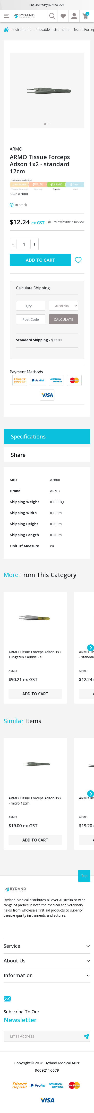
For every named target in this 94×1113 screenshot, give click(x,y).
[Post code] (30, 319)
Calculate (63, 319)
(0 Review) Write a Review (66, 222)
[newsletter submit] (86, 1036)
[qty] (30, 306)
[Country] (63, 306)
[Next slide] (90, 647)
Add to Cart (40, 260)
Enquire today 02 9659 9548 (47, 5)
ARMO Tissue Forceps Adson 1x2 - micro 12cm (35, 800)
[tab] (45, 124)
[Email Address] (47, 1036)
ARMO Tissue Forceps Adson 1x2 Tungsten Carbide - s (35, 654)
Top (84, 875)
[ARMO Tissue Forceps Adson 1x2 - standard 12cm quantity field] (24, 244)
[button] (79, 260)
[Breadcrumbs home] (6, 29)
